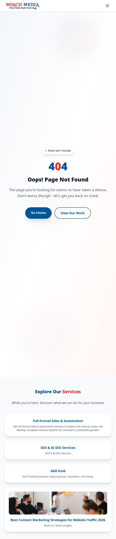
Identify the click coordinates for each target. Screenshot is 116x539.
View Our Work (73, 213)
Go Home (38, 212)
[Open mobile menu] (107, 5)
